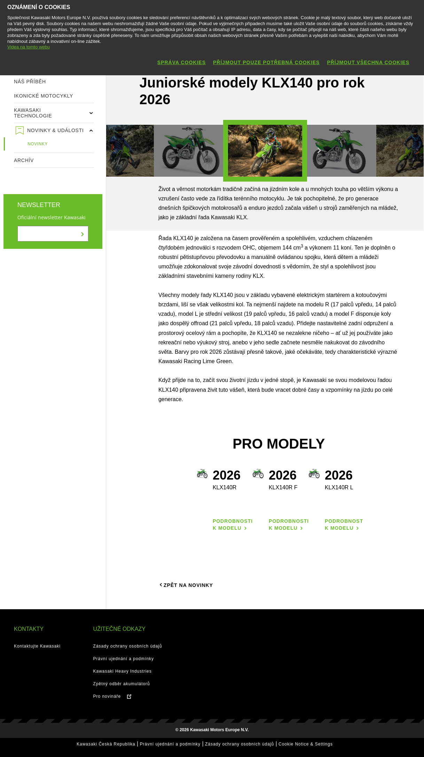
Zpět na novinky (185, 585)
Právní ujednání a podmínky (123, 658)
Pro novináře (107, 696)
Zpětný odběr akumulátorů (121, 683)
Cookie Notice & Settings (305, 744)
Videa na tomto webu (28, 46)
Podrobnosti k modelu (233, 524)
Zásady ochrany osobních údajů (127, 646)
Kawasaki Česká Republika (106, 744)
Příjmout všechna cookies (368, 62)
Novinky (38, 144)
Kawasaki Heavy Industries (122, 671)
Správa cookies (181, 62)
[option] (265, 151)
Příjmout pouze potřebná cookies (266, 62)
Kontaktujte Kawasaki (37, 646)
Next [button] (319, 150)
